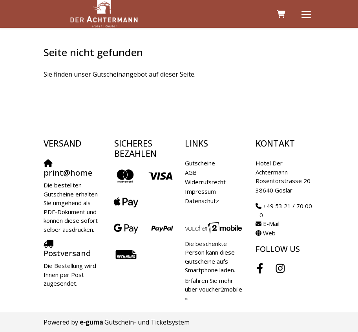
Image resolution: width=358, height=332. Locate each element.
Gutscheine (200, 163)
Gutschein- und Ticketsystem (135, 322)
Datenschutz (202, 201)
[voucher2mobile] (214, 227)
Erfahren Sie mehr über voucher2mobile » (213, 289)
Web (269, 233)
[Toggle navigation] (306, 14)
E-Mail (271, 223)
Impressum (200, 191)
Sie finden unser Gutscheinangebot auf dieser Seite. (119, 74)
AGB (191, 172)
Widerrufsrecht (205, 182)
